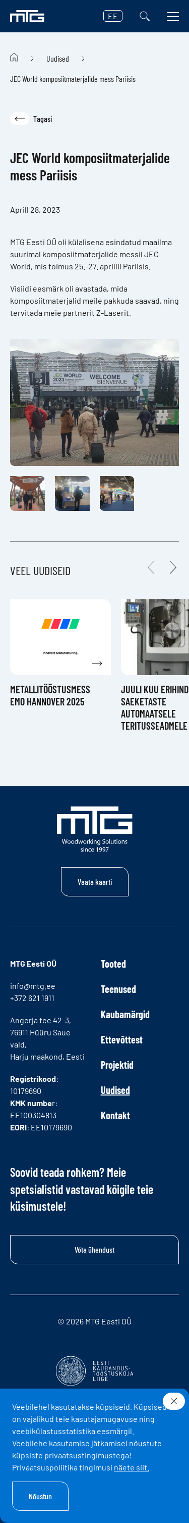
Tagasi (31, 118)
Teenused (118, 989)
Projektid (117, 1065)
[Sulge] (174, 1401)
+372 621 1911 (32, 998)
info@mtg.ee (32, 985)
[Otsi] (145, 16)
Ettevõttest (122, 1039)
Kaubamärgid (125, 1014)
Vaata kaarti (95, 881)
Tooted (113, 964)
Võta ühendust (94, 1249)
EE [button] (113, 16)
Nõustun (40, 1496)
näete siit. (131, 1467)
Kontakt (115, 1115)
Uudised (57, 58)
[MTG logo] (27, 16)
